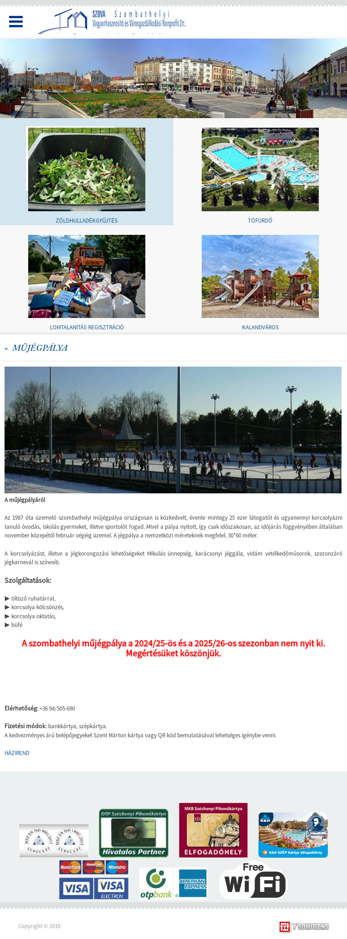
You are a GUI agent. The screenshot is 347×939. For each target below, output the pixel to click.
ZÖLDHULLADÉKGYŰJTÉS (87, 220)
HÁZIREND (17, 753)
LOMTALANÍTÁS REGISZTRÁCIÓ (87, 327)
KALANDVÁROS (260, 327)
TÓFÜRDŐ (260, 220)
